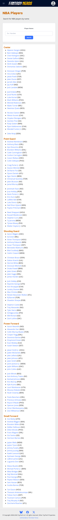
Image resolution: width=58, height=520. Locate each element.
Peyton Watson (13, 479)
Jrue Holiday (12, 191)
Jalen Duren (12, 79)
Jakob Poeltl (12, 76)
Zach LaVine (12, 318)
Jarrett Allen (12, 82)
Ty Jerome (11, 220)
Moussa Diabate (13, 390)
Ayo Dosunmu (13, 147)
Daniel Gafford (13, 58)
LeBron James (12, 459)
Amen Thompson (14, 239)
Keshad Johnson (13, 379)
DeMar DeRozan (13, 427)
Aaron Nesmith (13, 326)
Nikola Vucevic (13, 115)
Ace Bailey (11, 419)
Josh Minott (11, 373)
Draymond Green (14, 340)
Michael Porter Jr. (14, 469)
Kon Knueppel (12, 286)
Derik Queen (12, 64)
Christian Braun (13, 257)
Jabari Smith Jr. (13, 350)
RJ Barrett (11, 297)
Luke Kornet (12, 97)
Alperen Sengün (13, 50)
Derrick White (12, 263)
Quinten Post (12, 121)
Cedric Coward (13, 253)
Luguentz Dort (13, 461)
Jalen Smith (11, 361)
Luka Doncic (12, 202)
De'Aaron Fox (12, 170)
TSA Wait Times (33, 518)
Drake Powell (12, 268)
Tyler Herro (11, 310)
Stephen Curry (13, 218)
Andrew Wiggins (13, 422)
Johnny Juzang (13, 450)
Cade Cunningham (14, 152)
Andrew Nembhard (14, 141)
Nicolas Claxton (13, 113)
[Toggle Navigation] (4, 3)
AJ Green (10, 237)
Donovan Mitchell (14, 266)
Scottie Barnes (13, 485)
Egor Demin (12, 176)
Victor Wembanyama (15, 408)
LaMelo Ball (11, 199)
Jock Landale (12, 87)
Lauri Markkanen (14, 387)
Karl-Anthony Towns (15, 376)
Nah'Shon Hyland (14, 205)
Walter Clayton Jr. (14, 226)
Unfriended (23, 518)
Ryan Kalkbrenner (14, 126)
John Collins (12, 369)
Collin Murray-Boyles (15, 332)
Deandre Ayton (13, 61)
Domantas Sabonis (14, 66)
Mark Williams (13, 100)
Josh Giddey (12, 281)
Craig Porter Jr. (13, 165)
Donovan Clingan (14, 71)
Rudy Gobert (12, 123)
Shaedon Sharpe (13, 300)
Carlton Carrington (14, 155)
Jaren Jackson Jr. (13, 364)
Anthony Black (13, 144)
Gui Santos (11, 435)
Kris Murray (11, 382)
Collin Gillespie (13, 161)
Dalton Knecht (13, 260)
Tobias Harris (12, 495)
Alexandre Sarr (13, 329)
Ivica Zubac (11, 74)
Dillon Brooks (12, 430)
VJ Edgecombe (13, 313)
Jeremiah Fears (13, 189)
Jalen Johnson (12, 358)
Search (29, 37)
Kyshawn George (14, 456)
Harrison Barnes (13, 438)
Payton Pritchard (14, 208)
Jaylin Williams (13, 366)
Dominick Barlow (14, 337)
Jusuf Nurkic (12, 94)
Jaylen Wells (12, 442)
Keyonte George (13, 284)
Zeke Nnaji (11, 133)
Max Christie (12, 292)
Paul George (12, 477)
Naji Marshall (12, 474)
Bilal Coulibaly (12, 250)
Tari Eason (11, 489)
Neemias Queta (13, 108)
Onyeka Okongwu (14, 118)
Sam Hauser (12, 482)
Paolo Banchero (13, 397)
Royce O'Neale (13, 403)
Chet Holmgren (13, 55)
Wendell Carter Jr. (14, 129)
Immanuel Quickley (15, 179)
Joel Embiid (11, 92)
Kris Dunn (11, 197)
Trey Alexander (13, 307)
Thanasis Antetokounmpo (17, 492)
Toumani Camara (14, 498)
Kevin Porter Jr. (13, 194)
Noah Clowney (13, 393)
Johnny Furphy (13, 448)
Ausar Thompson (14, 245)
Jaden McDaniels (13, 353)
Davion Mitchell (13, 168)
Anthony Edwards (14, 242)
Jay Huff (10, 84)
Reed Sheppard (13, 212)
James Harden (13, 277)
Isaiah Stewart (13, 345)
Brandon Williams (14, 150)
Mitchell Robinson (14, 103)
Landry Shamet (13, 289)
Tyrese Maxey (12, 223)
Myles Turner (12, 105)
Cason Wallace (13, 158)
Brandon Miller (13, 424)
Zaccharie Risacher (14, 503)
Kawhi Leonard (13, 453)
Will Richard (12, 315)
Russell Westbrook (14, 215)
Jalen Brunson (12, 181)
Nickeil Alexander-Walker (17, 295)
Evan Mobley (12, 343)
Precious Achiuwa (14, 400)
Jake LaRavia (12, 355)
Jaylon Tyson (12, 445)
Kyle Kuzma (11, 384)
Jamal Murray (12, 184)
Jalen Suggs (11, 274)
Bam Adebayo (12, 53)
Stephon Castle (13, 305)
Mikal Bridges (12, 471)
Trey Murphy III (13, 500)
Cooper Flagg (12, 335)
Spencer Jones (13, 405)
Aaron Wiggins (13, 234)
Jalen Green (11, 271)
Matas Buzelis (12, 466)
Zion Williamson (13, 411)
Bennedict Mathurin (15, 247)
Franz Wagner (12, 432)
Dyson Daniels (13, 173)
